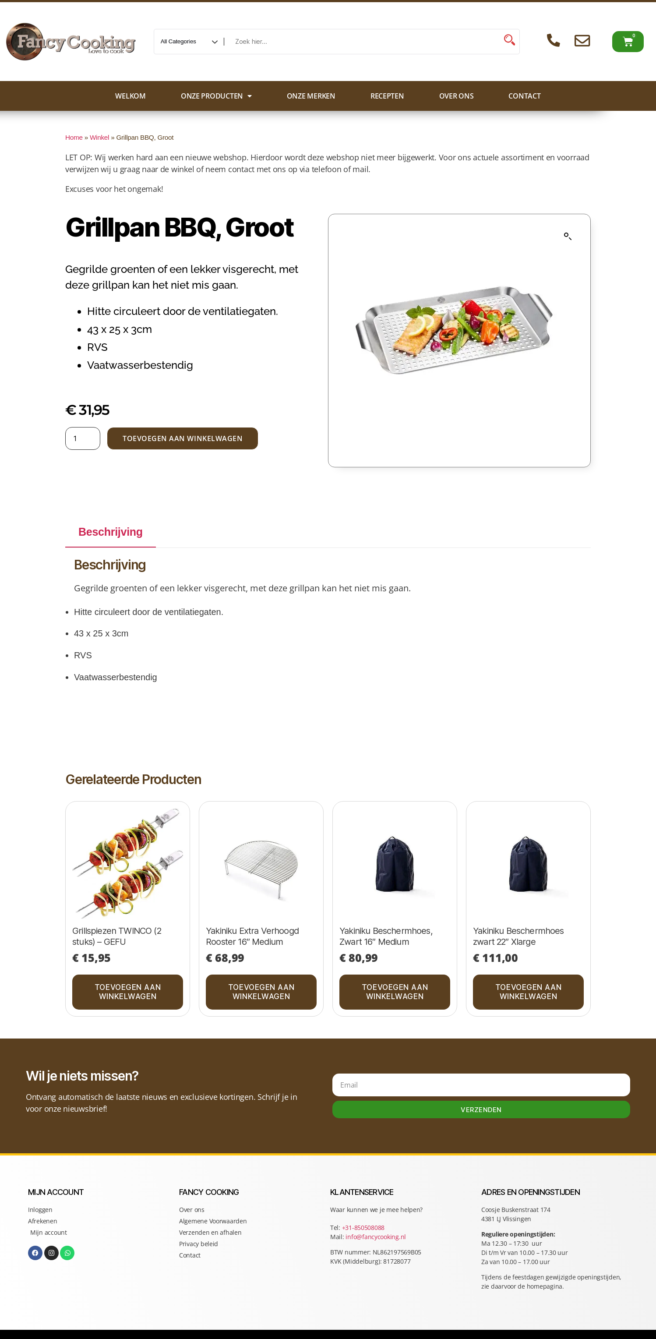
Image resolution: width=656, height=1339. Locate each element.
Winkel (99, 137)
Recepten (387, 96)
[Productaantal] (82, 438)
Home (74, 137)
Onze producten (216, 96)
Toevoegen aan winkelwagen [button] (128, 992)
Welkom (130, 96)
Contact (524, 96)
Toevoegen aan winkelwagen (183, 438)
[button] (568, 236)
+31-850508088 (364, 1227)
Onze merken (311, 96)
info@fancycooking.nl (376, 1237)
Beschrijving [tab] (110, 532)
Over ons (456, 96)
